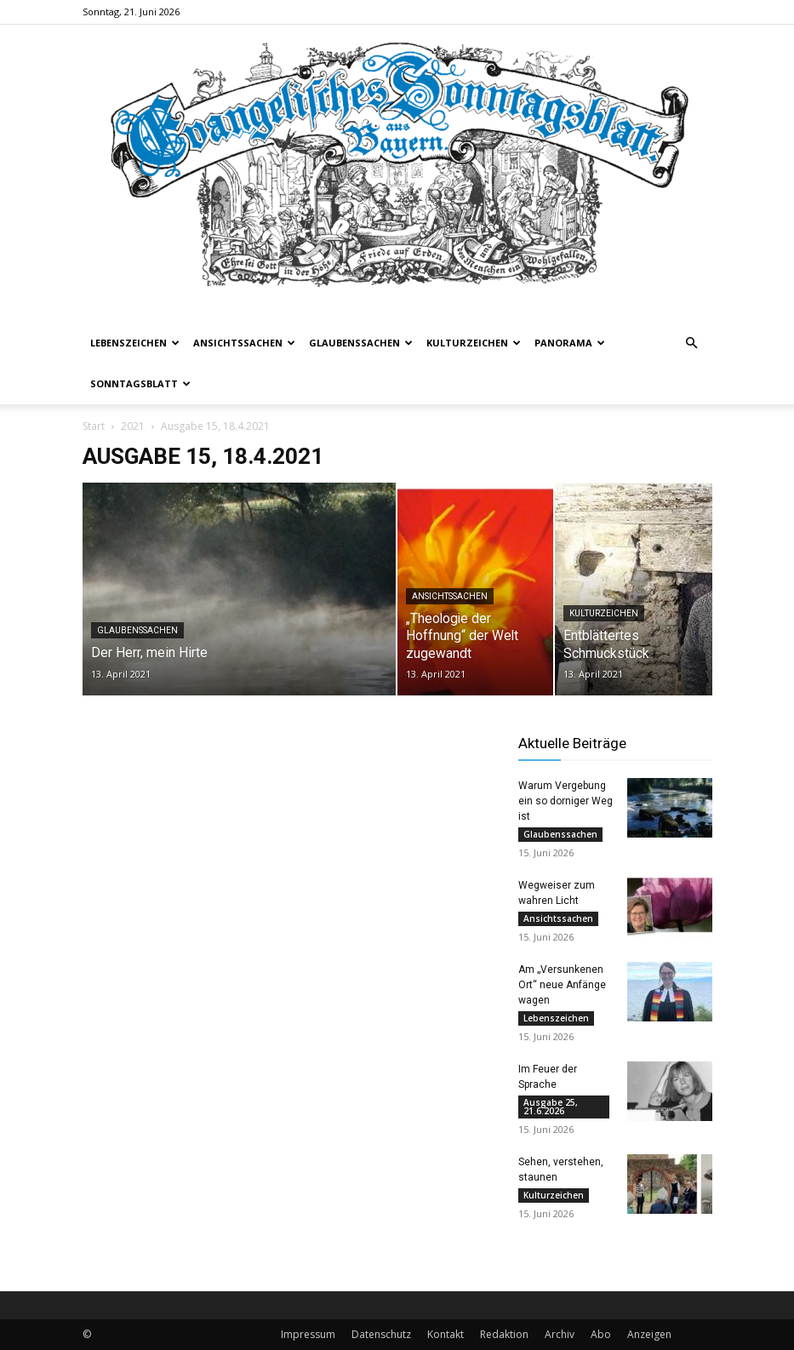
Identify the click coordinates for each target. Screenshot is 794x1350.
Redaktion (504, 1334)
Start (94, 426)
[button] (691, 343)
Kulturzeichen (473, 342)
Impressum (308, 1334)
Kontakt (445, 1334)
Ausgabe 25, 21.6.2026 (550, 1106)
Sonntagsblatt (140, 383)
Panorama (569, 342)
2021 (133, 426)
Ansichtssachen (244, 342)
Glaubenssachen (361, 342)
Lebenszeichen (135, 342)
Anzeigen (649, 1334)
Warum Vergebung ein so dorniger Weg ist (565, 801)
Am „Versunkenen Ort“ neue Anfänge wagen (562, 985)
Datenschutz (381, 1334)
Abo (601, 1334)
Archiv (559, 1334)
